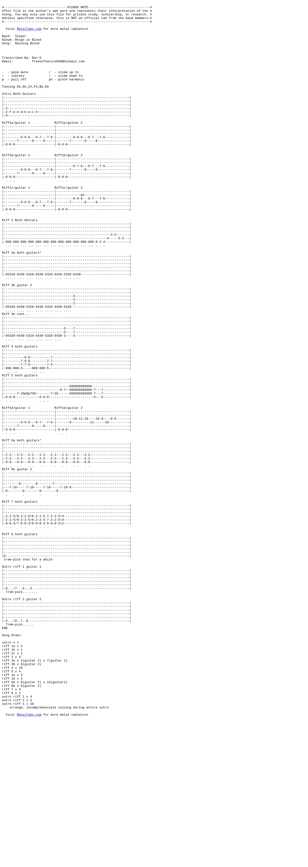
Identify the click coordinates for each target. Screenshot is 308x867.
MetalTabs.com (29, 34)
